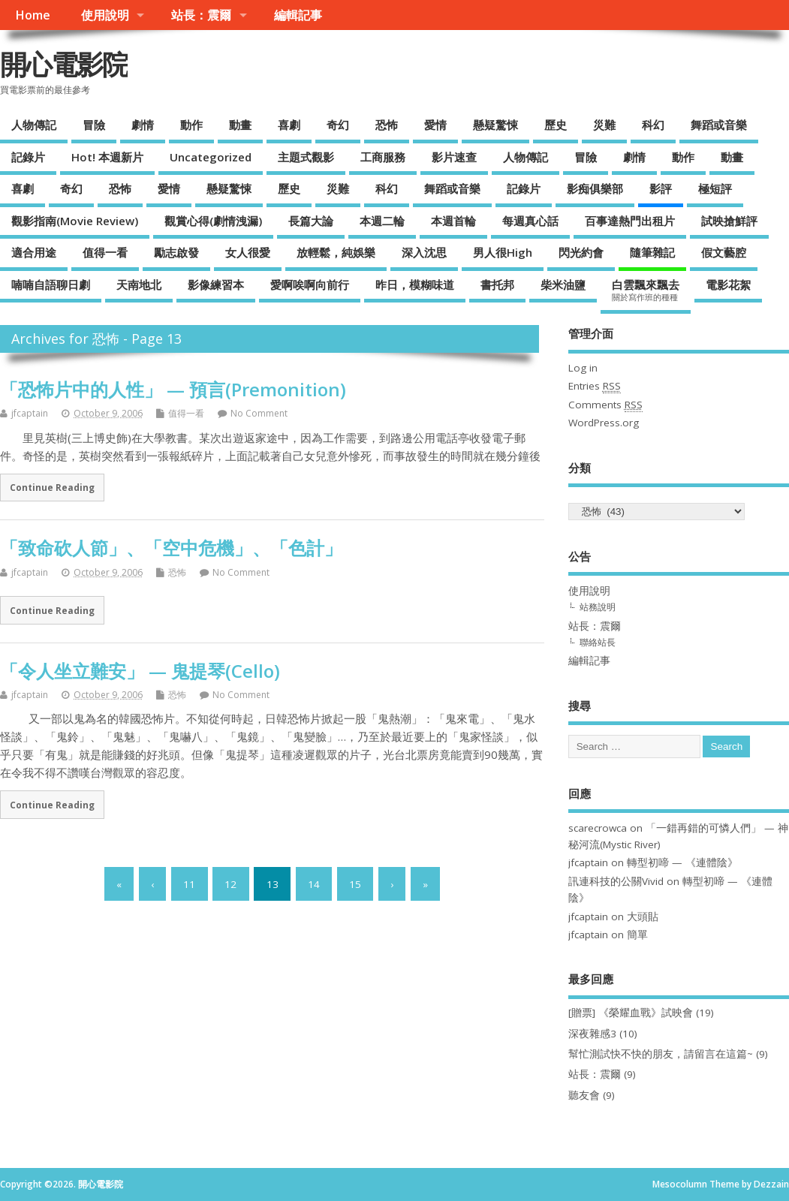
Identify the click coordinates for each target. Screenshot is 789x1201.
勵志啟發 (176, 252)
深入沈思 (424, 252)
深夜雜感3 (592, 1033)
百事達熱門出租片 (630, 220)
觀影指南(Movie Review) (74, 220)
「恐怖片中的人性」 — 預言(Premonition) (173, 389)
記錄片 (28, 156)
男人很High (502, 252)
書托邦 (497, 284)
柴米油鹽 (563, 284)
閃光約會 (581, 252)
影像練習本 (216, 284)
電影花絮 (728, 284)
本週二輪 (382, 220)
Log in (583, 368)
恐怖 (386, 124)
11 (189, 883)
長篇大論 (310, 220)
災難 (604, 124)
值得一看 (105, 252)
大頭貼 (642, 916)
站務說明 (598, 606)
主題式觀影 (306, 156)
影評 (660, 188)
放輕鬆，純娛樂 (336, 252)
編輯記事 (298, 15)
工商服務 (382, 156)
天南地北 (138, 284)
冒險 (94, 124)
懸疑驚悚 (495, 124)
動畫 (240, 124)
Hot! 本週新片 (107, 156)
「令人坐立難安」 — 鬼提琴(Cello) (140, 670)
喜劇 (289, 124)
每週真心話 (530, 220)
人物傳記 (33, 124)
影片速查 (454, 156)
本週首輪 (453, 220)
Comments (605, 405)
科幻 (653, 124)
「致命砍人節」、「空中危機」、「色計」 (171, 547)
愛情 (435, 124)
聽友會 (584, 1095)
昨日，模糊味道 (414, 284)
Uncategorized (210, 156)
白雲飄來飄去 (645, 290)
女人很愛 (247, 252)
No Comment (259, 413)
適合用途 (33, 252)
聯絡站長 (598, 642)
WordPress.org (603, 422)
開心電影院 (64, 64)
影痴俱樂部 (595, 188)
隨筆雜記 (652, 252)
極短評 (715, 188)
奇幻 (338, 124)
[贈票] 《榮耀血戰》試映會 (630, 1012)
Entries (594, 386)
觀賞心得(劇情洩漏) (213, 220)
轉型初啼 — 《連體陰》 (682, 862)
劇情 (142, 124)
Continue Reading (52, 487)
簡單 (637, 934)
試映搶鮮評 (729, 220)
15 (355, 883)
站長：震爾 (201, 15)
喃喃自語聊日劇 (50, 284)
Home (32, 15)
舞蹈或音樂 (719, 124)
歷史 (555, 124)
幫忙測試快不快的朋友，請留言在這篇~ (660, 1054)
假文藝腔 (723, 252)
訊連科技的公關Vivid (616, 881)
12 (230, 883)
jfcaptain (29, 413)
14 (314, 883)
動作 (191, 124)
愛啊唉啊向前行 (309, 284)
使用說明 (105, 15)
